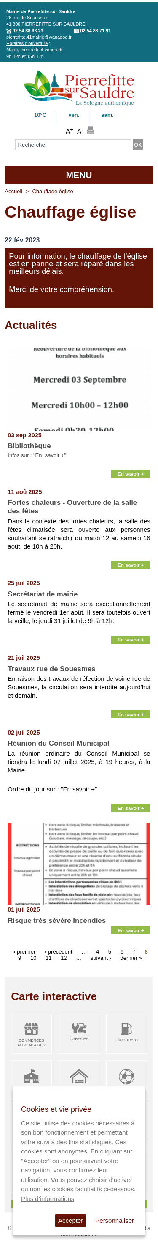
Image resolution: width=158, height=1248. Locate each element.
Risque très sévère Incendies (57, 921)
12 (64, 957)
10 (33, 957)
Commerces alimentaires (32, 1042)
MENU (79, 175)
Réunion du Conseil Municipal (58, 743)
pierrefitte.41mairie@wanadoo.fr (39, 36)
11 (48, 957)
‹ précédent (58, 951)
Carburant (127, 1040)
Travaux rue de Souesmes (51, 669)
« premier (23, 951)
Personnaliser (114, 1220)
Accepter (70, 1220)
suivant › (101, 957)
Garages (79, 1039)
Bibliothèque (29, 446)
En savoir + (131, 473)
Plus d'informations (47, 1198)
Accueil (13, 191)
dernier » (131, 957)
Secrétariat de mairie (43, 594)
